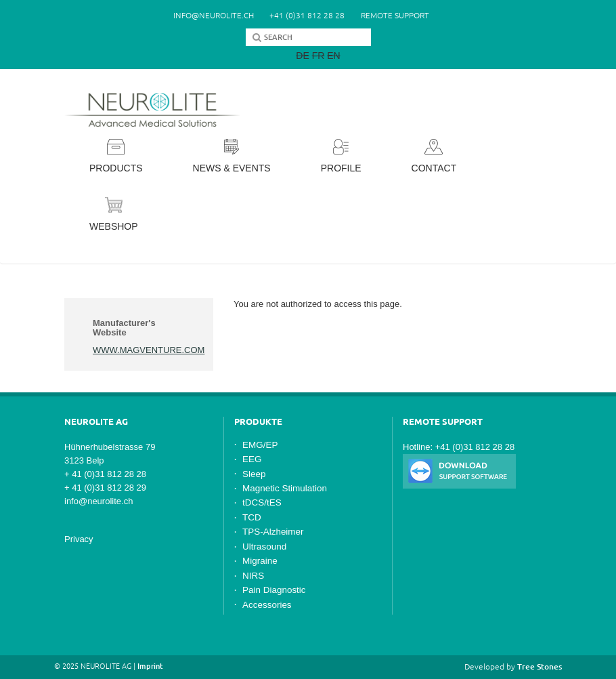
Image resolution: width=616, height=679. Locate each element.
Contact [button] (434, 156)
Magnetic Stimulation (284, 488)
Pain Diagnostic (274, 589)
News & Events (232, 156)
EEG (251, 459)
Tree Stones (539, 666)
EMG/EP (260, 444)
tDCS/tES (262, 502)
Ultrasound (264, 546)
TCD (251, 517)
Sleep (253, 474)
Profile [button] (341, 156)
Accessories (267, 604)
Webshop (113, 214)
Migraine (260, 560)
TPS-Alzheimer (273, 531)
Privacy (78, 539)
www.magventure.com (148, 350)
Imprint (150, 666)
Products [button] (116, 156)
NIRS (253, 575)
